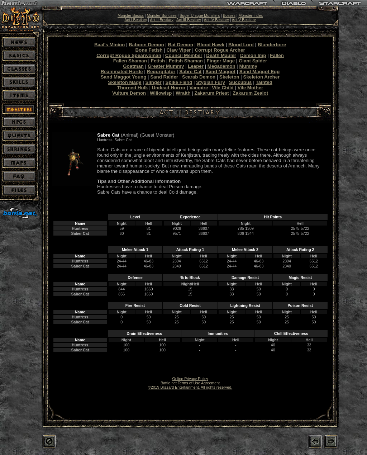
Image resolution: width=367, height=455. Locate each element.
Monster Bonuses (162, 15)
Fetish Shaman (186, 60)
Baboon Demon (146, 44)
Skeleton (229, 77)
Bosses (229, 15)
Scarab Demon (198, 77)
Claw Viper (179, 50)
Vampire (199, 87)
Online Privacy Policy (190, 378)
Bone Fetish (148, 50)
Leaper (196, 66)
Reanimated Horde (122, 71)
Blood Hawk (210, 44)
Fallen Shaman (130, 60)
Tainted (264, 82)
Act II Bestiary (161, 20)
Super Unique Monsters (200, 15)
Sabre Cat (190, 71)
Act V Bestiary (244, 20)
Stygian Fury (210, 82)
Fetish (158, 60)
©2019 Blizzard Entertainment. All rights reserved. (190, 387)
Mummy (248, 66)
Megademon (221, 66)
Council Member (183, 55)
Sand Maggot (220, 71)
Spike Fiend (179, 82)
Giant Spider (253, 60)
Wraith (183, 93)
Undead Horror (169, 87)
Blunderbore (272, 44)
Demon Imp (253, 55)
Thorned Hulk (132, 87)
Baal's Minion (109, 44)
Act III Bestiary (188, 20)
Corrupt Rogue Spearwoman (128, 55)
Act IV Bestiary (216, 20)
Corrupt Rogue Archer (220, 50)
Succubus (240, 82)
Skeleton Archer (261, 77)
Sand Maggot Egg (259, 71)
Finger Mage (221, 60)
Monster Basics (131, 15)
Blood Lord (241, 44)
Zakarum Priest (211, 93)
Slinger (153, 82)
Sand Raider (164, 77)
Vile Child (222, 87)
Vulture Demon (129, 93)
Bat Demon (180, 44)
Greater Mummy (166, 66)
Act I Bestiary (135, 20)
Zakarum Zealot (250, 93)
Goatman (133, 66)
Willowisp (161, 93)
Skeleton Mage (124, 82)
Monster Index (251, 15)
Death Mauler (221, 55)
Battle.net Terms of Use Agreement (190, 383)
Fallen (277, 55)
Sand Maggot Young (124, 77)
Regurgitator (161, 71)
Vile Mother (250, 87)
